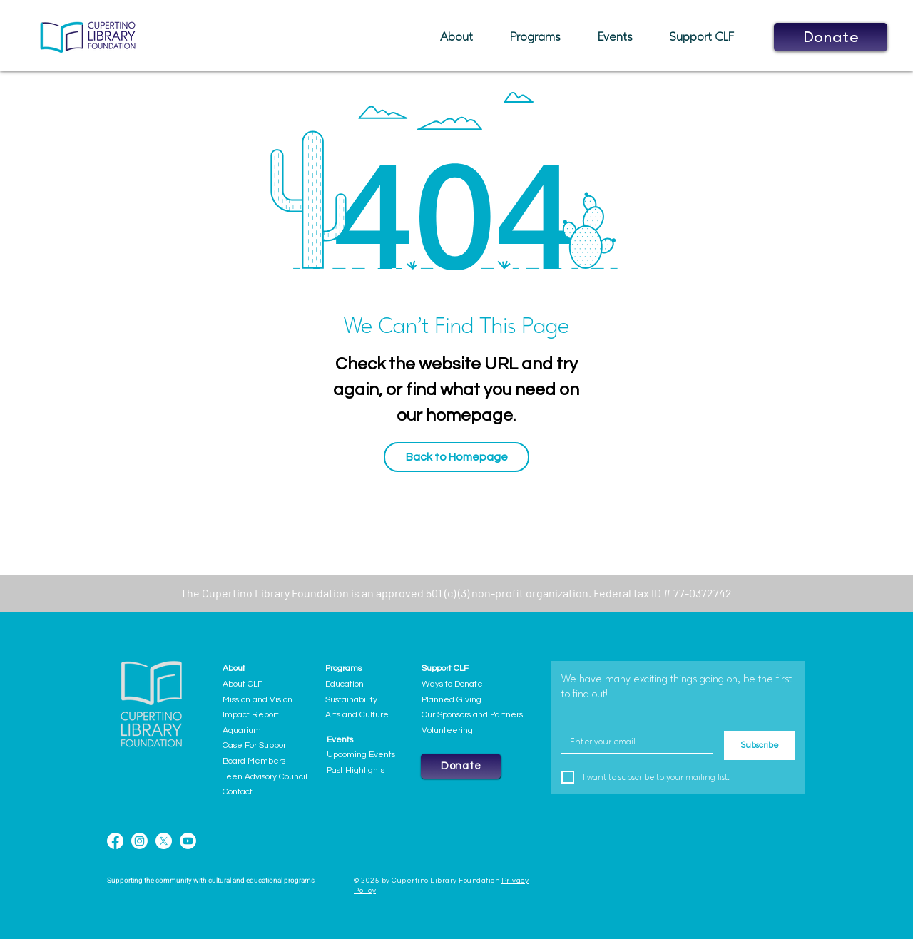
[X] (163, 841)
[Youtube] (188, 841)
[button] (464, 37)
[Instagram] (139, 841)
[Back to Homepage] (456, 457)
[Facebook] (115, 841)
